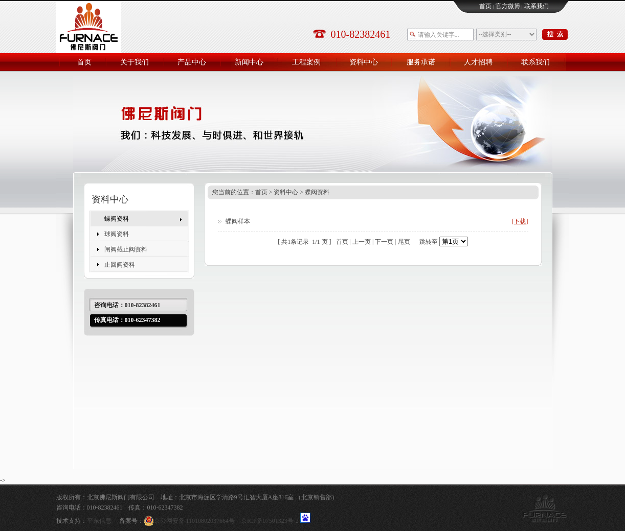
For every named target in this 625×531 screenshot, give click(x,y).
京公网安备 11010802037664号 (192, 521)
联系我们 (536, 6)
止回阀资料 (119, 264)
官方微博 (508, 6)
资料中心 (286, 192)
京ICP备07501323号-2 (270, 520)
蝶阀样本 (238, 221)
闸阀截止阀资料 (125, 249)
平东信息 (99, 520)
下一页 (384, 241)
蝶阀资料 (116, 218)
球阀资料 (116, 234)
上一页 (361, 241)
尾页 (404, 241)
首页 (485, 6)
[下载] (520, 221)
